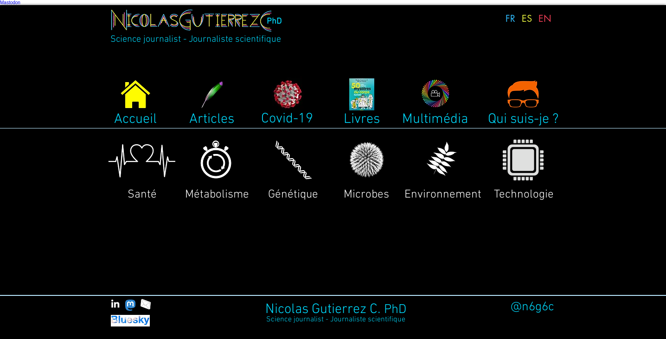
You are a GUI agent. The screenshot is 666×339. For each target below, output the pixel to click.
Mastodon (10, 2)
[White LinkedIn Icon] (115, 303)
